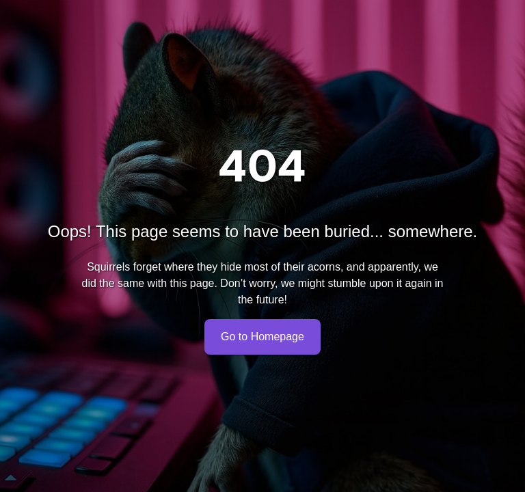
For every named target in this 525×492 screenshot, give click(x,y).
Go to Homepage (262, 337)
